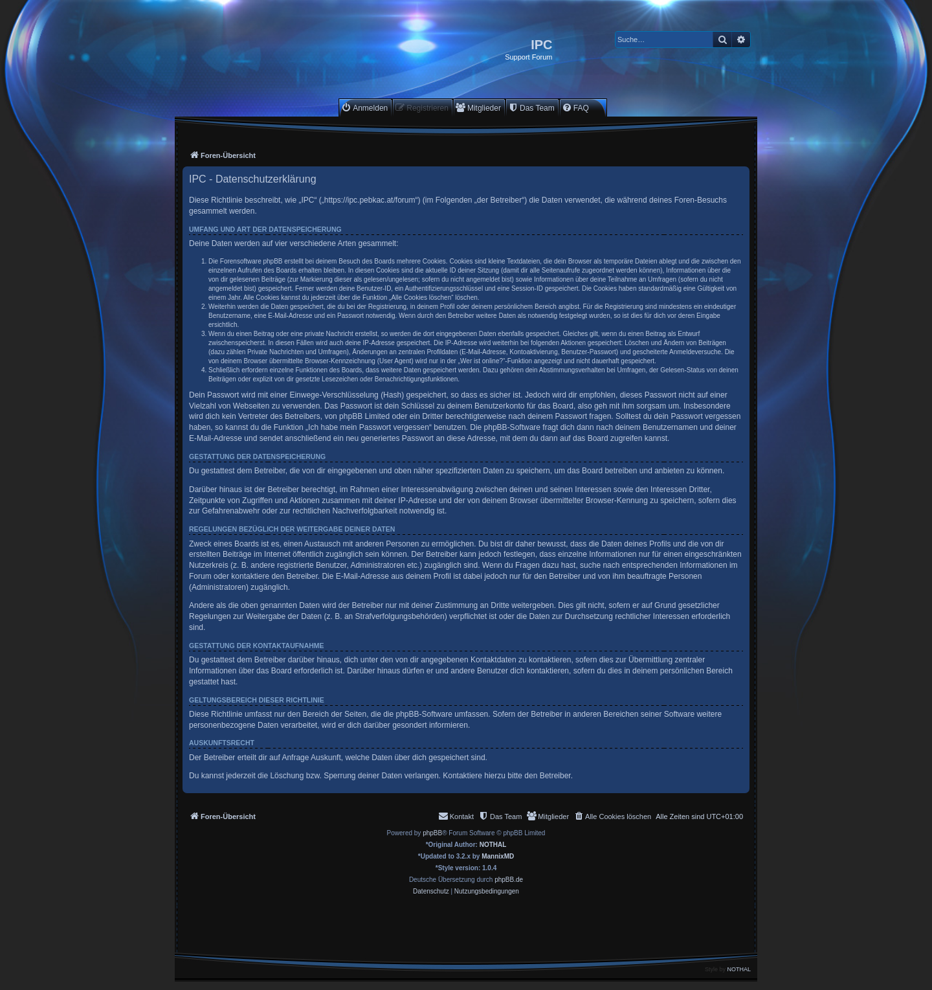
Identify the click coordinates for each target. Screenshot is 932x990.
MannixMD (498, 856)
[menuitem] (364, 108)
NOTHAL (493, 844)
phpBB (432, 833)
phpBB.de (508, 879)
